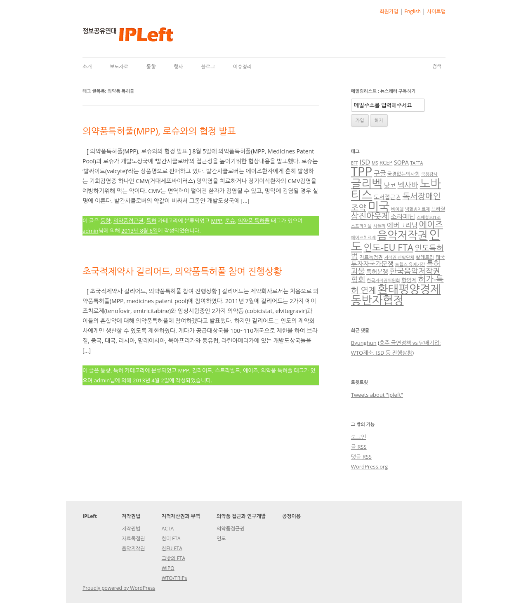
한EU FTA (172, 548)
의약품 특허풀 (254, 220)
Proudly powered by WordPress (118, 587)
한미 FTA (171, 538)
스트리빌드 (227, 370)
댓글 (361, 456)
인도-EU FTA (388, 247)
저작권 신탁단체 (399, 257)
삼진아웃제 (370, 215)
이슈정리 (242, 66)
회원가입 (389, 11)
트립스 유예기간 (410, 264)
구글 (380, 173)
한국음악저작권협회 (395, 275)
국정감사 (429, 174)
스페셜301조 (429, 217)
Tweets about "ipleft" (377, 394)
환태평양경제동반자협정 (396, 294)
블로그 (208, 66)
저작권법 (131, 528)
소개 (87, 66)
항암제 (409, 280)
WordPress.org (369, 466)
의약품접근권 (128, 220)
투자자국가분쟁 (372, 263)
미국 (379, 206)
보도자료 (119, 66)
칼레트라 (425, 257)
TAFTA (416, 163)
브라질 (438, 208)
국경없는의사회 (403, 173)
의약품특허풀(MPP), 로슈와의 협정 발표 (159, 131)
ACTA (168, 528)
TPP (361, 171)
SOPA (401, 162)
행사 (178, 66)
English (412, 11)
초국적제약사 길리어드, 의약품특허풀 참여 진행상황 (182, 271)
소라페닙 (403, 216)
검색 (436, 66)
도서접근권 (387, 197)
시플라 (379, 226)
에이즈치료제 (363, 237)
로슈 (230, 220)
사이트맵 (436, 11)
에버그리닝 (402, 225)
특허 (151, 220)
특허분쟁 (377, 272)
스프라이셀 (361, 226)
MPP (216, 220)
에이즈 (250, 370)
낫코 (390, 185)
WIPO (168, 568)
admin (90, 230)
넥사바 (408, 185)
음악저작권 (402, 235)
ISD (364, 162)
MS (375, 163)
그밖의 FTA (173, 558)
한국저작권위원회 (383, 280)
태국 (440, 257)
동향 (151, 66)
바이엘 (397, 209)
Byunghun (364, 342)
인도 (221, 538)
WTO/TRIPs (174, 578)
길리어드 (202, 370)
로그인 (358, 436)
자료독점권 (371, 257)
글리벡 (366, 183)
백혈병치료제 (417, 209)
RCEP (386, 162)
